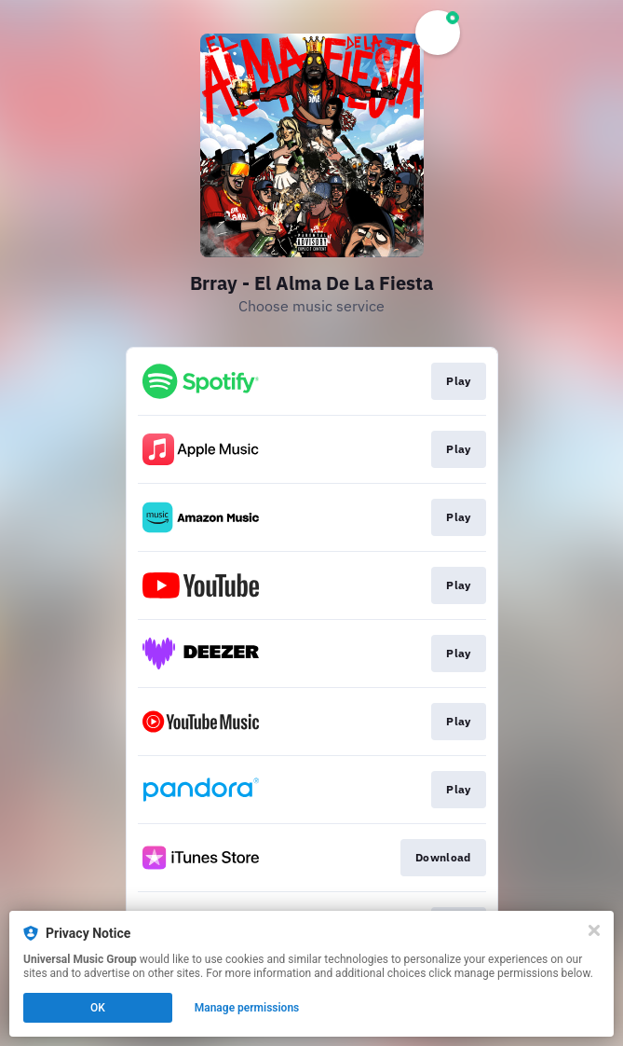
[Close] (594, 930)
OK (97, 1007)
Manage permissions (247, 1007)
